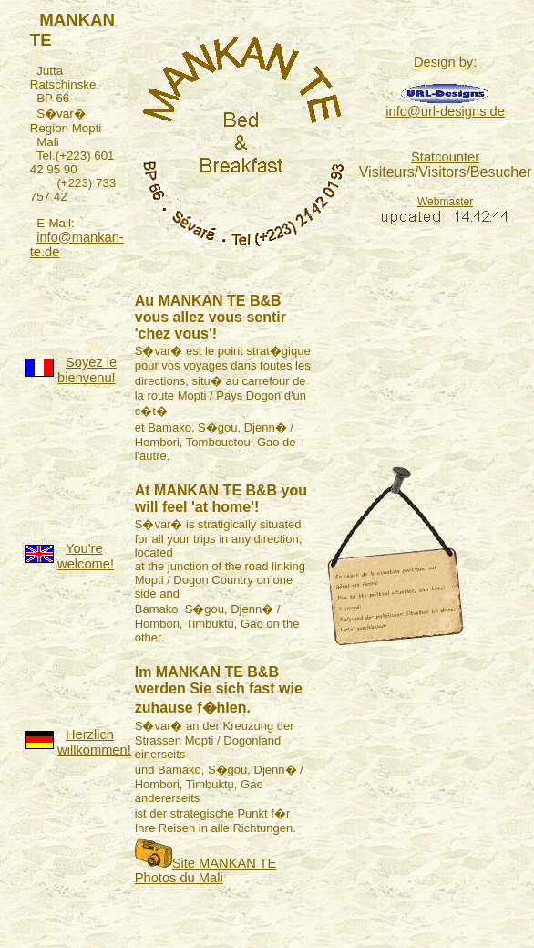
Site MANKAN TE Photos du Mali (206, 870)
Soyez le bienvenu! (87, 370)
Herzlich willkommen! (94, 742)
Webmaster (445, 201)
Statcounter (445, 157)
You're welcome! (85, 556)
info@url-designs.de (445, 111)
